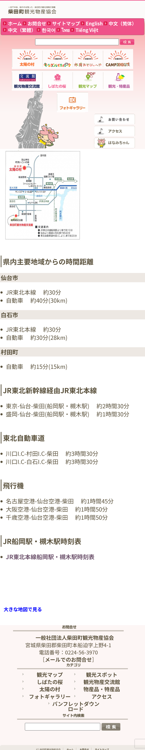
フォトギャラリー (50, 693)
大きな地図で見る (23, 609)
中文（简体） (122, 23)
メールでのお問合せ (68, 656)
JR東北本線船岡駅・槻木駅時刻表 (50, 556)
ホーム (15, 23)
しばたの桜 (50, 679)
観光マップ (50, 671)
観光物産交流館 (101, 679)
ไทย (66, 30)
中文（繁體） (22, 30)
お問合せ (37, 23)
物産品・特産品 (101, 686)
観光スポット (101, 671)
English (94, 23)
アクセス (101, 693)
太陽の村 (49, 686)
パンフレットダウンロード (75, 703)
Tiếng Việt (86, 30)
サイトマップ (66, 23)
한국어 (49, 30)
